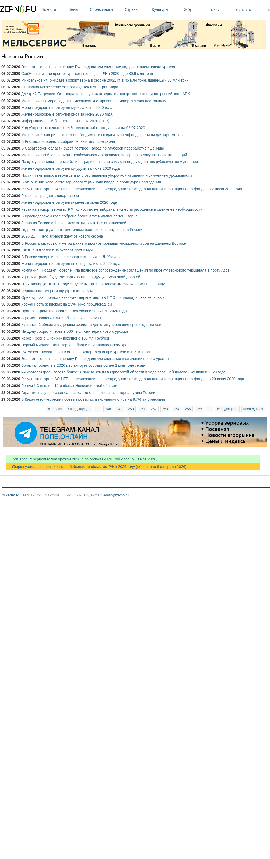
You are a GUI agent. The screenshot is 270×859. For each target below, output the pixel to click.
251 (142, 409)
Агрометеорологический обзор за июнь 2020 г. (61, 318)
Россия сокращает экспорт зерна (50, 195)
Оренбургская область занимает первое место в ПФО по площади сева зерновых (92, 297)
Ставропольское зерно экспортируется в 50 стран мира (69, 87)
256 (199, 409)
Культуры (166, 9)
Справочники (106, 9)
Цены (77, 9)
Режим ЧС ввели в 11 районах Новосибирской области (69, 385)
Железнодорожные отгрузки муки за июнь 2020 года (67, 107)
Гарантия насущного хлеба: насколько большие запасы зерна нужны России (88, 392)
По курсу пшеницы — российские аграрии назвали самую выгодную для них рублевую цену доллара (109, 162)
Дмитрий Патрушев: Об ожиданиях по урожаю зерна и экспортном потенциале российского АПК (105, 94)
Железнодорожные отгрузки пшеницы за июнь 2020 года (70, 263)
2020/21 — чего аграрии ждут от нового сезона (62, 236)
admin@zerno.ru (116, 495)
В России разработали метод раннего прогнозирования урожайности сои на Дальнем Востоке (103, 243)
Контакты (243, 10)
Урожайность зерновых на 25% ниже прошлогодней (66, 304)
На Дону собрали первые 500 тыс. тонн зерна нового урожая (74, 331)
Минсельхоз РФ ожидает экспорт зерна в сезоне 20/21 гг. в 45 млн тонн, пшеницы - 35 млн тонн (105, 80)
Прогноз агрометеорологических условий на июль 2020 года (74, 311)
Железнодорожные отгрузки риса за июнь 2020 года (66, 114)
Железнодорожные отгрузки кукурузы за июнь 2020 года (70, 168)
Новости (53, 9)
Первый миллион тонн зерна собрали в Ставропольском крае (75, 345)
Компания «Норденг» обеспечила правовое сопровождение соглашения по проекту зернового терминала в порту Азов (125, 270)
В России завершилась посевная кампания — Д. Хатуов (70, 257)
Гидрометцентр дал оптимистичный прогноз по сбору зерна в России (81, 229)
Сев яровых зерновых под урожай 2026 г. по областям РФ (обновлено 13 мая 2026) (81, 459)
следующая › (227, 409)
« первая (55, 409)
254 (176, 409)
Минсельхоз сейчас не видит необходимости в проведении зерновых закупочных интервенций (104, 155)
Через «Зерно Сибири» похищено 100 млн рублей (65, 338)
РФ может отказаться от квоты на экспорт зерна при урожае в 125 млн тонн (87, 352)
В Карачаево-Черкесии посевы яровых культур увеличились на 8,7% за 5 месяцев (93, 399)
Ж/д (187, 9)
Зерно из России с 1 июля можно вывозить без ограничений (73, 223)
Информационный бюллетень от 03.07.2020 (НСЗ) (65, 121)
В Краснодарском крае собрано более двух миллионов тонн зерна (79, 216)
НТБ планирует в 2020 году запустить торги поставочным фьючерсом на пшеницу (93, 284)
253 (165, 409)
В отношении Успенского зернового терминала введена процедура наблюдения (91, 182)
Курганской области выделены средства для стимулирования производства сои (91, 325)
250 (131, 409)
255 (188, 409)
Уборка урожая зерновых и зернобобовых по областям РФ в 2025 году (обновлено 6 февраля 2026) (96, 467)
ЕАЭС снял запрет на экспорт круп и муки (57, 250)
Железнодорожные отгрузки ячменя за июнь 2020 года (69, 202)
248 (108, 409)
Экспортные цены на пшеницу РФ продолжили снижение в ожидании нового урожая (95, 358)
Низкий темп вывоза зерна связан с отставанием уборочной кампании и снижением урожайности (106, 175)
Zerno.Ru (13, 495)
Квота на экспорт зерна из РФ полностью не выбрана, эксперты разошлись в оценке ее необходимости (111, 209)
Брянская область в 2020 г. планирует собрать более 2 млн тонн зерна (83, 365)
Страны (137, 9)
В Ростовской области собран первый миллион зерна (68, 141)
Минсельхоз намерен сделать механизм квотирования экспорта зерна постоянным (93, 101)
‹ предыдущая (79, 409)
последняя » (253, 409)
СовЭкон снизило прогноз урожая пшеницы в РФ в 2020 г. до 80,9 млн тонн (87, 73)
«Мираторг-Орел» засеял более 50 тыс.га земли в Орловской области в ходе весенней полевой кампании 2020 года (123, 372)
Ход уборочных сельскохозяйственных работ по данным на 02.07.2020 (83, 128)
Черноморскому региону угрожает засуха (57, 291)
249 (119, 409)
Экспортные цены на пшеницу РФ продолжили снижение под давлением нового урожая (98, 67)
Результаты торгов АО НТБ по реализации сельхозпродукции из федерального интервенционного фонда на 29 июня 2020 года (132, 379)
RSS (215, 10)
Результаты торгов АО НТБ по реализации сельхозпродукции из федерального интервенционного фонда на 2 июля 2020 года (131, 189)
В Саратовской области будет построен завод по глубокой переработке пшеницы (92, 148)
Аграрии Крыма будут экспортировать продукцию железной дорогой (80, 277)
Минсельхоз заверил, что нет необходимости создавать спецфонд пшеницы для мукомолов (102, 135)
